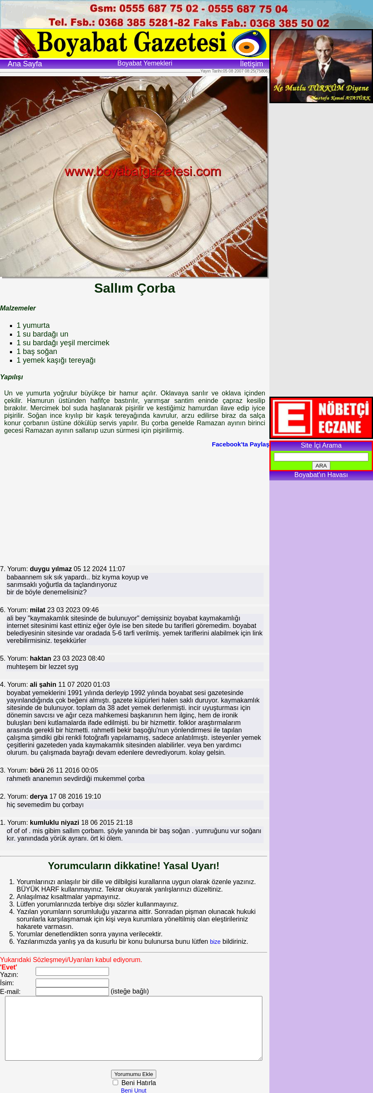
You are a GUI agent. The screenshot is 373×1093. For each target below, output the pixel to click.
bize (215, 934)
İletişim (251, 64)
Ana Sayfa (24, 64)
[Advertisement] (130, 506)
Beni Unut (144, 1089)
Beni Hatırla (148, 1081)
